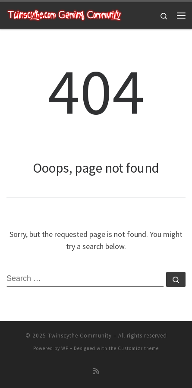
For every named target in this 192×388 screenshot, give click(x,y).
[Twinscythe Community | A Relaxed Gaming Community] (64, 14)
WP (65, 348)
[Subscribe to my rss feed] (96, 371)
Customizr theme (138, 348)
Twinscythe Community (80, 335)
